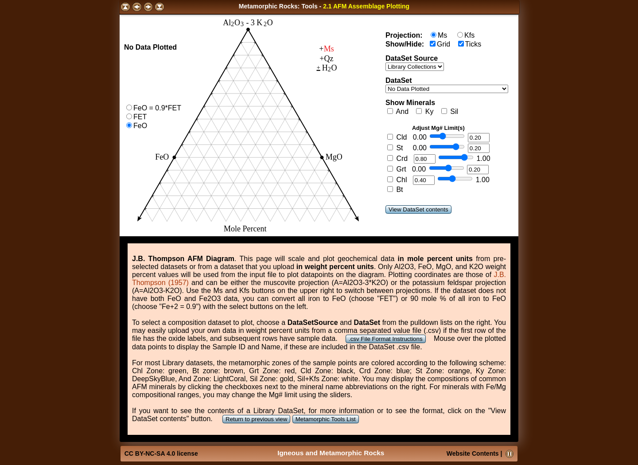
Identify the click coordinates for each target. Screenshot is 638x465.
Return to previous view (256, 419)
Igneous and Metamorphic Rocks (330, 453)
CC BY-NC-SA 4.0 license (161, 453)
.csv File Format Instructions (386, 339)
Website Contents (473, 453)
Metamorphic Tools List (326, 419)
